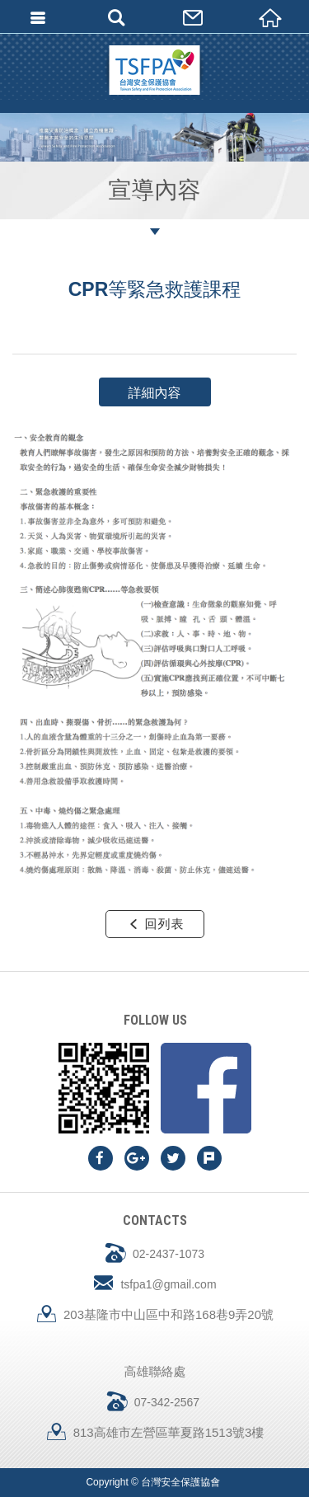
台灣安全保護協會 (154, 70)
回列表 (155, 923)
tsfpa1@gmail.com (168, 1284)
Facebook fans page (206, 1088)
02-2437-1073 (168, 1253)
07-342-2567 (166, 1402)
